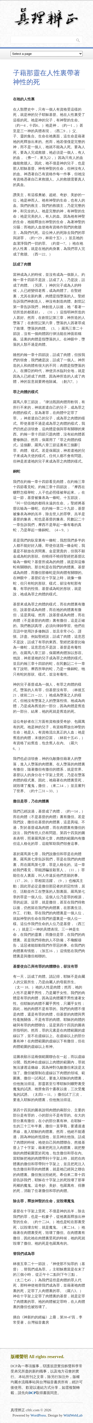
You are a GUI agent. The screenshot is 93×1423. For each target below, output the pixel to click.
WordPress (38, 1415)
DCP (32, 1393)
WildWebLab (73, 1415)
